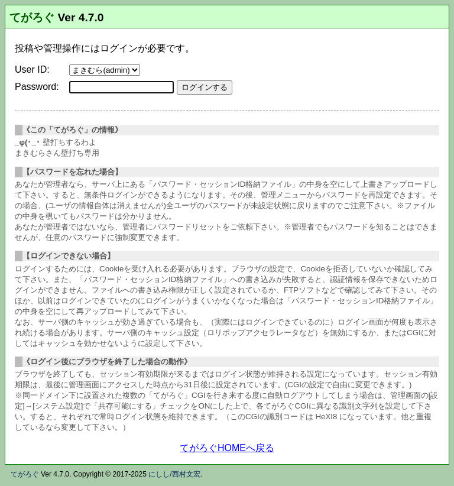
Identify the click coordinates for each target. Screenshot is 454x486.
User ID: (32, 69)
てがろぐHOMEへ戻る (227, 448)
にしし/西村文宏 (174, 474)
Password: (37, 87)
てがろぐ (31, 17)
